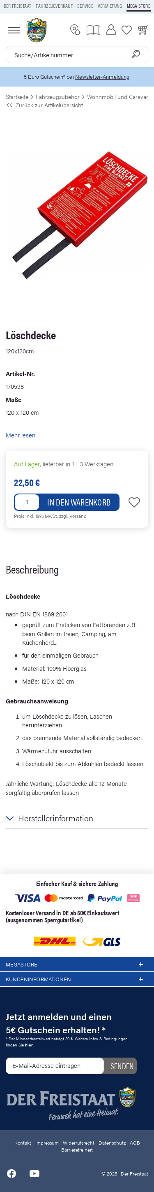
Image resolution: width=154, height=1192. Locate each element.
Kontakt (22, 1142)
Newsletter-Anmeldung (102, 76)
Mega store (138, 5)
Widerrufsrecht (78, 1142)
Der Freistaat (17, 5)
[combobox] (77, 55)
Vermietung (110, 5)
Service (85, 5)
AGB (135, 1142)
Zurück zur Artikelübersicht (44, 105)
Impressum (47, 1142)
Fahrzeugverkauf (54, 5)
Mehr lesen (20, 434)
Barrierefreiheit (77, 1149)
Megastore (77, 964)
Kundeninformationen (77, 979)
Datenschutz (112, 1142)
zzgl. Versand (73, 516)
